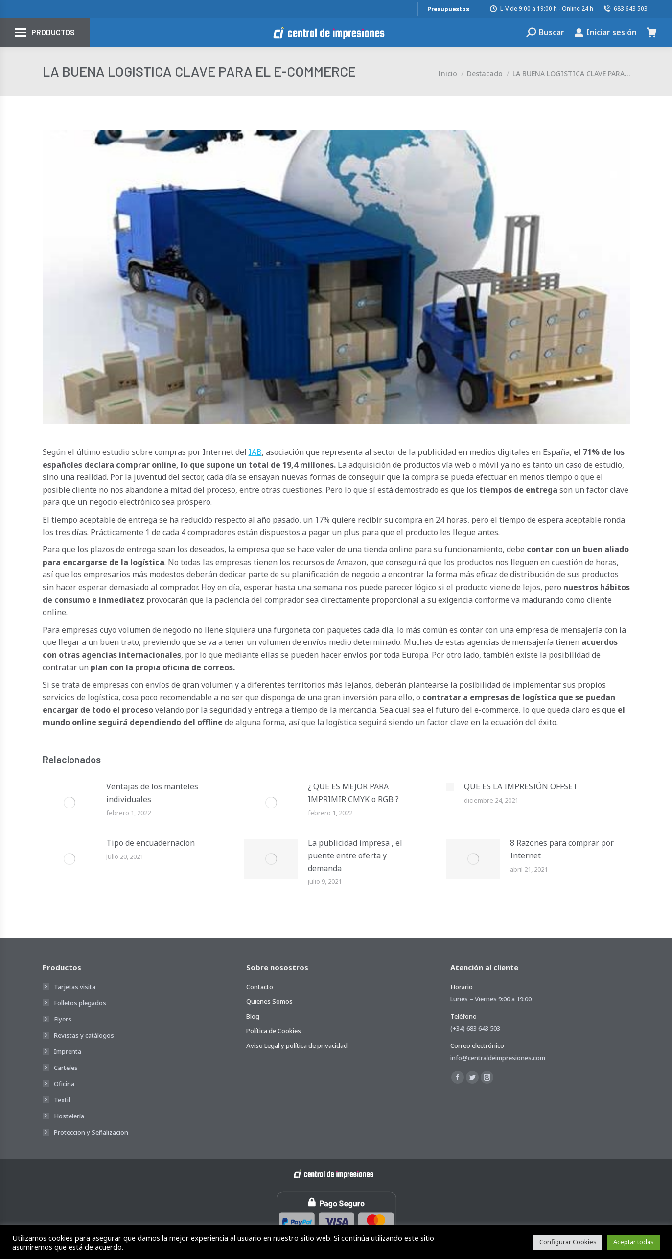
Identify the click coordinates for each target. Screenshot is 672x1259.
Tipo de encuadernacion (150, 842)
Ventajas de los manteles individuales (152, 793)
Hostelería (69, 1116)
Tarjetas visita (74, 986)
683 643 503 (625, 8)
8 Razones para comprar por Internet (562, 849)
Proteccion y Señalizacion (91, 1132)
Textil (62, 1099)
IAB (255, 452)
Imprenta (67, 1051)
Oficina (64, 1083)
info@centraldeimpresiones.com (497, 1057)
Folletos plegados (80, 1002)
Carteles (66, 1067)
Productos (53, 32)
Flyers (62, 1019)
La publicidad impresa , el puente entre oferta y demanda (355, 855)
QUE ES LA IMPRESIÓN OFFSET (521, 786)
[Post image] (69, 802)
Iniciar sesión (605, 32)
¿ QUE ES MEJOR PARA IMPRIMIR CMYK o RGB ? (353, 793)
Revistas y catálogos (84, 1035)
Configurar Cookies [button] (568, 1241)
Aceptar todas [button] (633, 1241)
